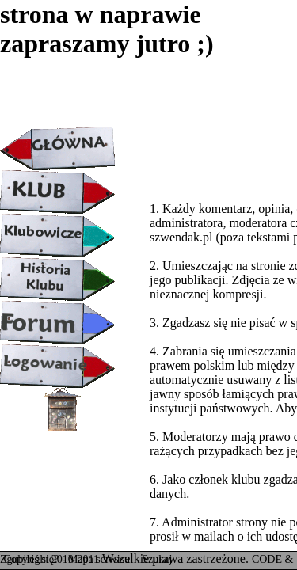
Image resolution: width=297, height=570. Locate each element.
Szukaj (157, 559)
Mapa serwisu (100, 559)
